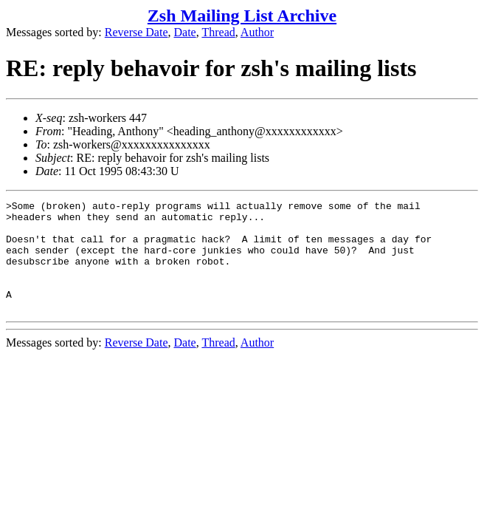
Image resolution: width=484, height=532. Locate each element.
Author (257, 32)
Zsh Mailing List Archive (242, 15)
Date (185, 32)
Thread (218, 32)
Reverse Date (136, 32)
